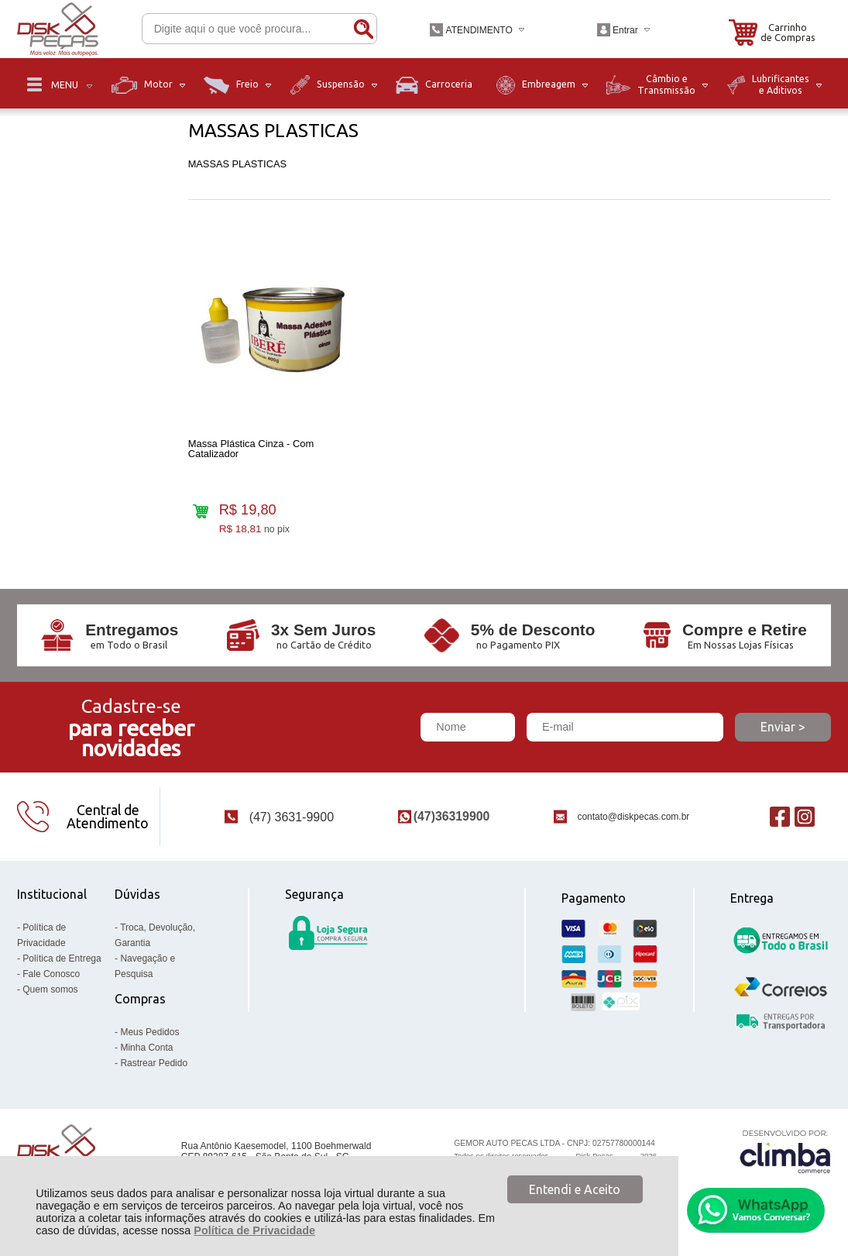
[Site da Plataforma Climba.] (785, 1151)
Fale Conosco (51, 974)
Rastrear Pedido (153, 1063)
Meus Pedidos (149, 1032)
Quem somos (49, 989)
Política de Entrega (61, 958)
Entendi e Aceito (574, 1189)
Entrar (625, 30)
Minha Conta (146, 1047)
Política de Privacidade (254, 1230)
